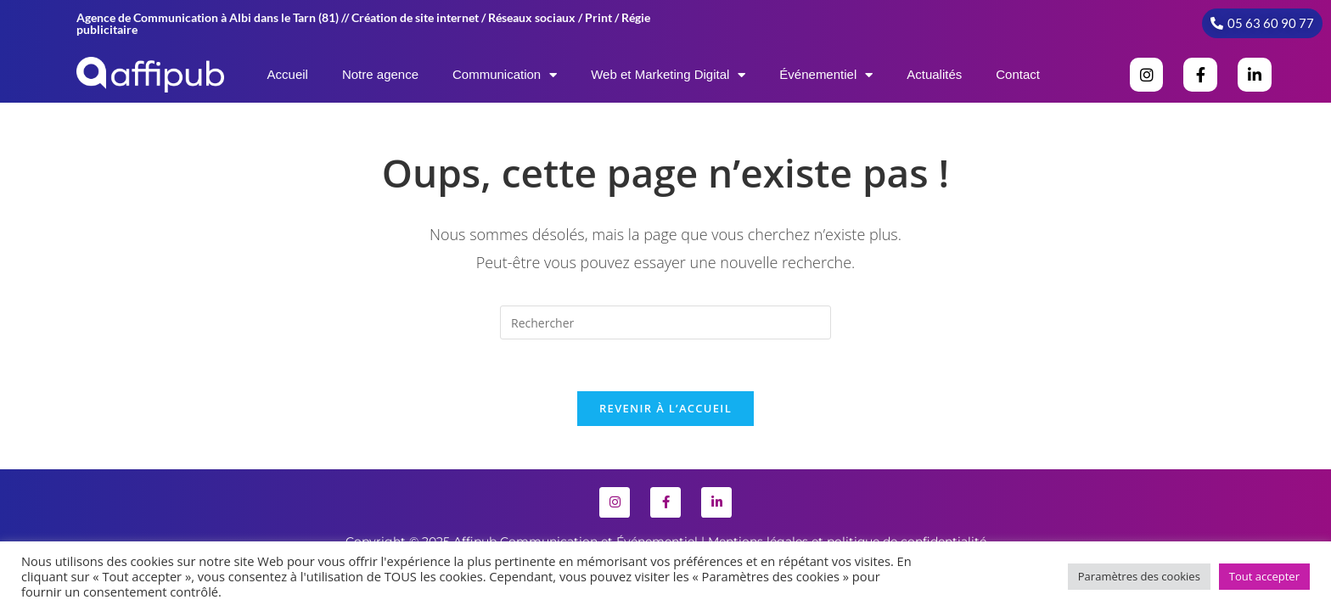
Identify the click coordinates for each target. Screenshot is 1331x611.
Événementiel (826, 75)
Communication (504, 75)
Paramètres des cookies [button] (1139, 576)
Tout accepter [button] (1264, 576)
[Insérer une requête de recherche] (665, 322)
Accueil (287, 74)
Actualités (934, 74)
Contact (1018, 74)
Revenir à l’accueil (665, 408)
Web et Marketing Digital (668, 75)
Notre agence (380, 74)
